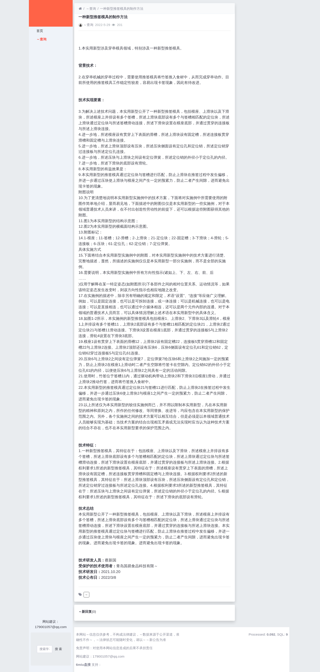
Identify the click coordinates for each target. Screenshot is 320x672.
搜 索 (58, 649)
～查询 (40, 39)
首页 (39, 31)
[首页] (80, 8)
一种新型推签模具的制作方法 (121, 8)
